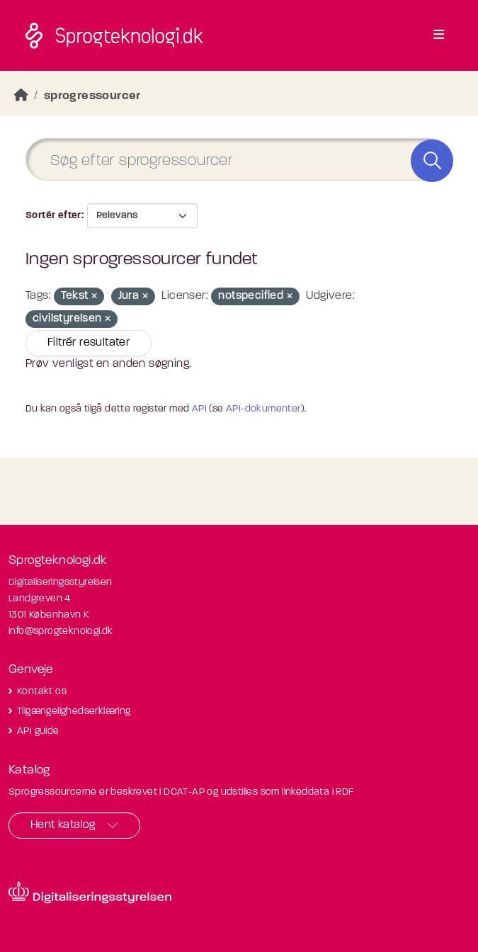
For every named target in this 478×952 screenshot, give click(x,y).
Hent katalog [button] (63, 825)
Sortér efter (53, 215)
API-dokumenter (263, 409)
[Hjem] (21, 96)
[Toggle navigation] (438, 35)
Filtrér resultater (88, 342)
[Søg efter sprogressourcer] (239, 159)
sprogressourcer (92, 96)
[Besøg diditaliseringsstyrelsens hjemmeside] (89, 892)
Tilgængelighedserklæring (74, 711)
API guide (38, 731)
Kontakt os (42, 691)
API (199, 409)
